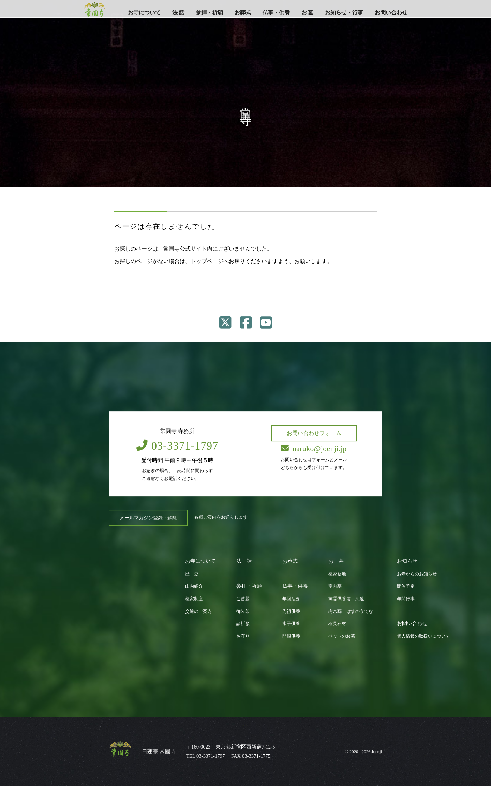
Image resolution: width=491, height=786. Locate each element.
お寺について (144, 12)
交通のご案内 (198, 611)
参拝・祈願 (209, 12)
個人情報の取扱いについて (423, 636)
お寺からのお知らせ (417, 574)
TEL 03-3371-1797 (205, 756)
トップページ (207, 261)
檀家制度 (194, 598)
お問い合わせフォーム (314, 433)
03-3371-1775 (256, 756)
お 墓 (307, 12)
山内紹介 (194, 586)
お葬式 (243, 12)
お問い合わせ (391, 12)
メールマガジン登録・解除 (148, 517)
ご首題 (243, 598)
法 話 (178, 12)
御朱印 (243, 611)
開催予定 (406, 586)
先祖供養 (291, 611)
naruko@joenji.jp (313, 448)
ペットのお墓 (341, 636)
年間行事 (406, 598)
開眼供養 (291, 636)
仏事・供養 (276, 12)
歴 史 (191, 574)
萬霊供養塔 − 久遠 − (348, 598)
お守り (243, 636)
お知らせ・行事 (344, 12)
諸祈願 (243, 623)
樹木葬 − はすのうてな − (352, 611)
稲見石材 (337, 623)
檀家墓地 (337, 574)
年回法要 (291, 598)
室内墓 (335, 586)
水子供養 (291, 623)
